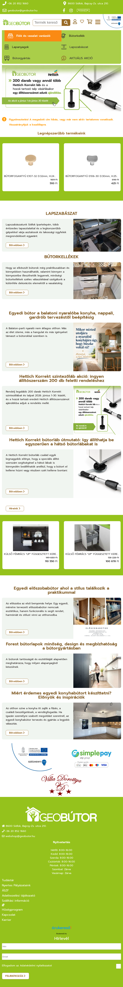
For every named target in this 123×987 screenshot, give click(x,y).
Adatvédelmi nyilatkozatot (36, 965)
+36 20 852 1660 (18, 3)
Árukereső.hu (61, 934)
